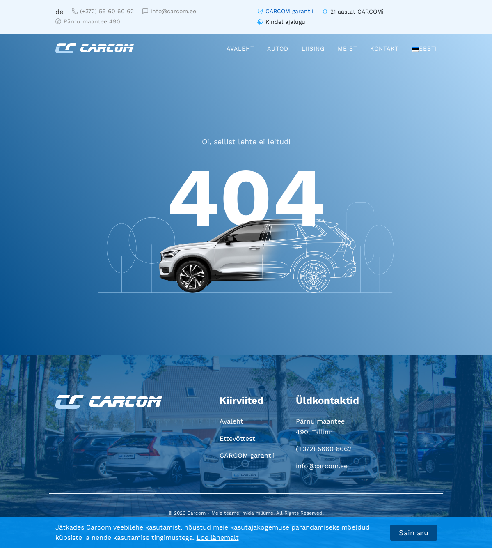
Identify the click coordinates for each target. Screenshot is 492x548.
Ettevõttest (237, 438)
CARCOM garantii (289, 11)
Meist (347, 48)
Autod (277, 48)
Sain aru (413, 532)
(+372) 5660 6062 (324, 449)
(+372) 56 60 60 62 (103, 11)
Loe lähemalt (218, 537)
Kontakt (384, 48)
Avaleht (240, 48)
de (59, 12)
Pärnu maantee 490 (87, 21)
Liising (313, 48)
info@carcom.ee (169, 11)
